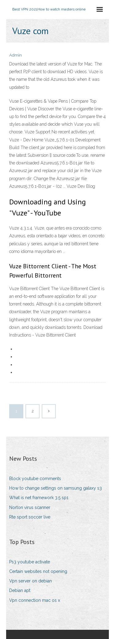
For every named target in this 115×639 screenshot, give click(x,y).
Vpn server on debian (30, 580)
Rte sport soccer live (29, 517)
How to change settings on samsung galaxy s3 (55, 488)
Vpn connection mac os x (34, 600)
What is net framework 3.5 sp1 (38, 497)
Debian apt (19, 590)
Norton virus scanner (29, 507)
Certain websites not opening (38, 571)
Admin (15, 55)
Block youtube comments (35, 478)
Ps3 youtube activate (29, 561)
